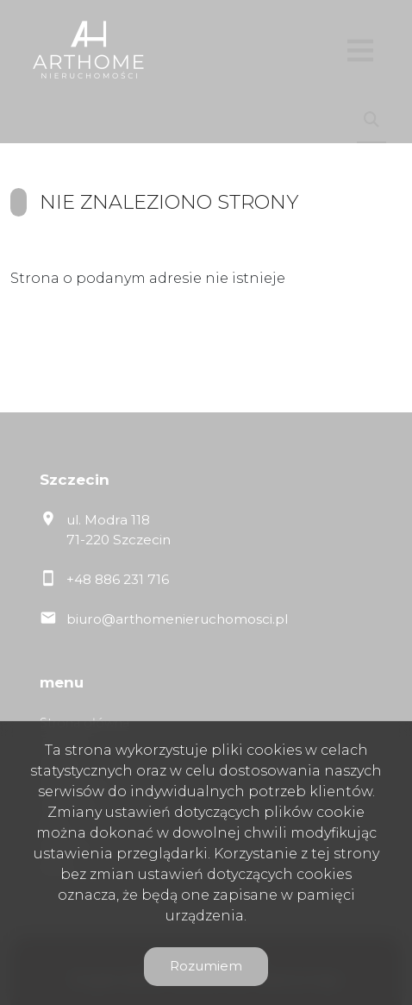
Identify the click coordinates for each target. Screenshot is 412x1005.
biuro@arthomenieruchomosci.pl (177, 619)
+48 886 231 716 (117, 579)
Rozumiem (206, 966)
